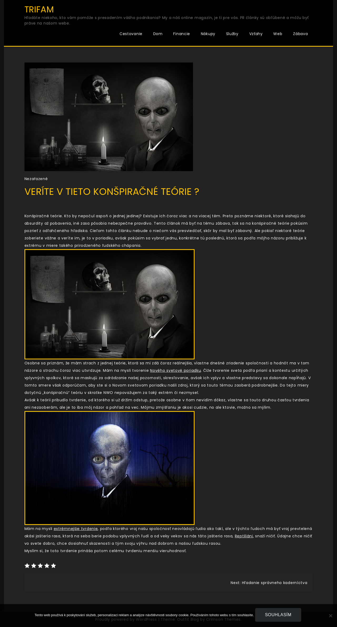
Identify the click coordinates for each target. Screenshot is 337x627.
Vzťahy (256, 33)
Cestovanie (131, 33)
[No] (330, 616)
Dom (158, 33)
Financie (181, 33)
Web (277, 33)
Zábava (300, 33)
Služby (232, 33)
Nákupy (208, 33)
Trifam (39, 9)
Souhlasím (279, 616)
